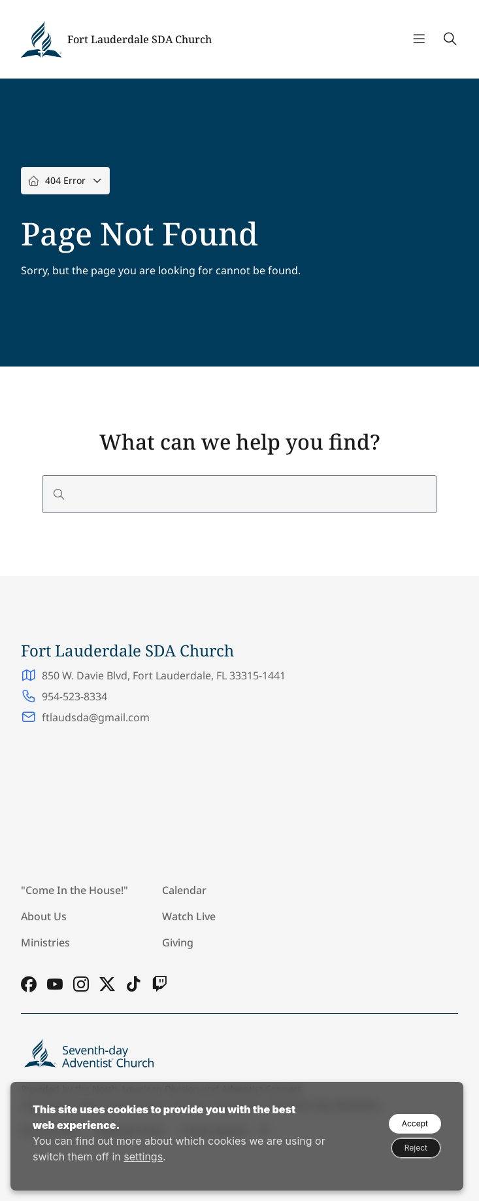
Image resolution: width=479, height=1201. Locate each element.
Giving (177, 942)
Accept (415, 1123)
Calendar (184, 890)
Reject (416, 1148)
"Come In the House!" (74, 890)
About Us (44, 916)
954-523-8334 (74, 696)
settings (143, 1156)
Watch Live (189, 916)
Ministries (45, 942)
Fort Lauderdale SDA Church (139, 39)
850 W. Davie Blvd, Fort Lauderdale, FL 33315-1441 (164, 675)
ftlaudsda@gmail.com (96, 717)
